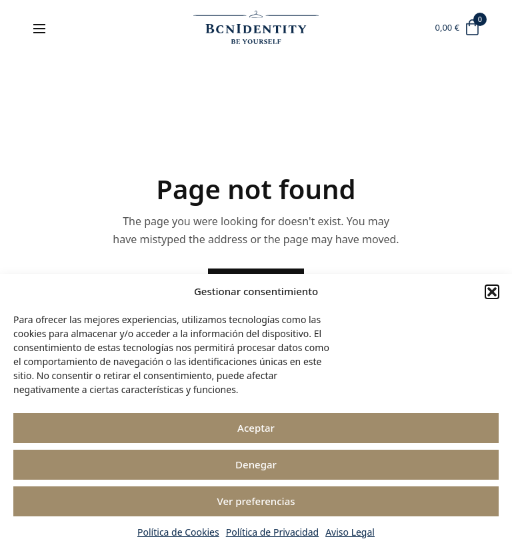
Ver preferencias (256, 501)
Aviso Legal (350, 532)
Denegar (256, 464)
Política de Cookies (178, 532)
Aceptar (256, 427)
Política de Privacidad (272, 532)
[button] (492, 291)
